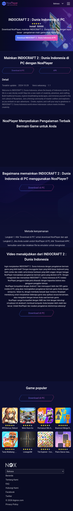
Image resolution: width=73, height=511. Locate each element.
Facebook (10, 492)
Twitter (9, 496)
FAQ (7, 484)
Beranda (9, 475)
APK (55, 70)
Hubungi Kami (12, 488)
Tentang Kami (12, 480)
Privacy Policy (12, 504)
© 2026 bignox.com (15, 500)
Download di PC (18, 70)
